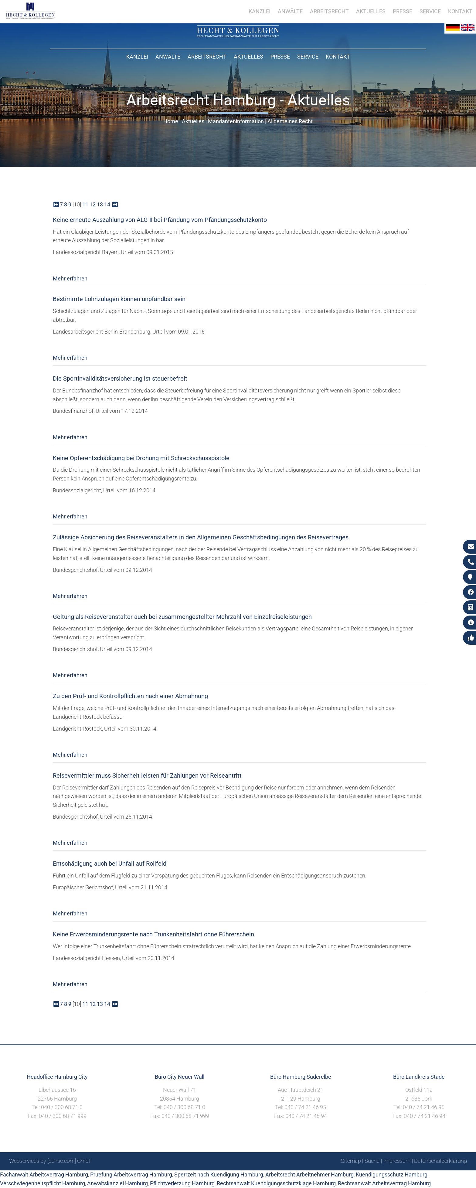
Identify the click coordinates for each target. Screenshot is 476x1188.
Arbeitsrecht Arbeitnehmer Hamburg (309, 1174)
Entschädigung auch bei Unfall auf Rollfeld (109, 863)
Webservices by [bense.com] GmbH (51, 1161)
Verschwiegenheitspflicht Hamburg (42, 1183)
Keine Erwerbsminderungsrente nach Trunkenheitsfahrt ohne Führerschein (153, 934)
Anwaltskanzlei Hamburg (117, 1183)
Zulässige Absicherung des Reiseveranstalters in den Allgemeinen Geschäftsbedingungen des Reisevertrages (200, 537)
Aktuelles (248, 56)
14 (107, 204)
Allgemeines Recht (290, 121)
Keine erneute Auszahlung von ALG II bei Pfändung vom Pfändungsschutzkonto (160, 219)
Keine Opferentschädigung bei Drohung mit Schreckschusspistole (141, 458)
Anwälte (167, 56)
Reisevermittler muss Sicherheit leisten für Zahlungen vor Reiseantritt (147, 775)
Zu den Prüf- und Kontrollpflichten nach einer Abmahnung (130, 696)
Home (170, 121)
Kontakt (338, 56)
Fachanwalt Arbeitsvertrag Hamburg (44, 1174)
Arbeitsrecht (207, 56)
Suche (372, 1161)
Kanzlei (137, 56)
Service (307, 56)
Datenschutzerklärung (440, 1161)
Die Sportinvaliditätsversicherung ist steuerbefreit (120, 378)
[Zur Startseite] (238, 35)
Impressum (396, 1161)
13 (100, 204)
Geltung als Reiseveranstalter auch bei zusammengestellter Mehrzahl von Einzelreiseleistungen (182, 616)
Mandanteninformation (236, 121)
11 (85, 204)
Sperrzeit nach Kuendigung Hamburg (218, 1174)
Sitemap (351, 1161)
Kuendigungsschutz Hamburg (391, 1174)
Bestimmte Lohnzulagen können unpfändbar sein (119, 299)
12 (93, 204)
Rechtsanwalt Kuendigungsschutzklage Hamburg (276, 1183)
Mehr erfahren (70, 278)
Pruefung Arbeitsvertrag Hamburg (131, 1174)
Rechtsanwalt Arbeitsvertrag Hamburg (384, 1183)
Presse (280, 56)
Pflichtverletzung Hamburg (182, 1183)
